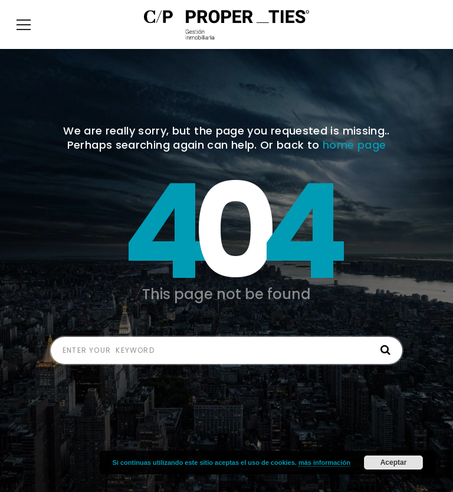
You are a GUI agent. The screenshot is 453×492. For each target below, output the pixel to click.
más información (324, 462)
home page (354, 162)
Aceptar (393, 462)
